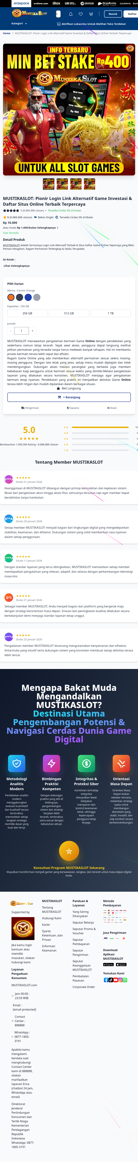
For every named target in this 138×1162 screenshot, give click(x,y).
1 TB (111, 313)
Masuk (113, 14)
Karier (46, 925)
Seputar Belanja (83, 922)
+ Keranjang (69, 397)
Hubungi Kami (51, 918)
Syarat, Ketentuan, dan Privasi (52, 935)
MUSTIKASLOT (11, 245)
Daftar (132, 14)
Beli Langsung (69, 388)
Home (6, 33)
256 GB (27, 313)
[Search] (56, 14)
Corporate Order (84, 987)
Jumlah (11, 323)
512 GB (69, 313)
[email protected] (24, 1009)
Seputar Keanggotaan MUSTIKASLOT (82, 965)
